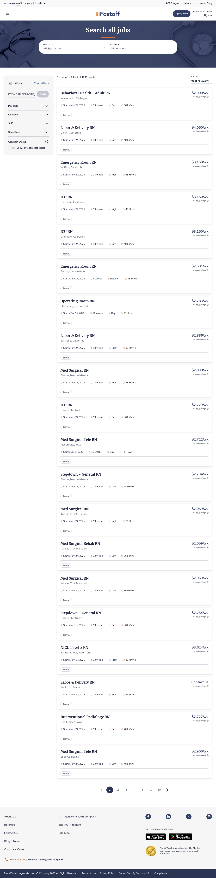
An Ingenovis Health (26, 873)
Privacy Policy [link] (107, 873)
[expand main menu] (7, 13)
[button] (74, 47)
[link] (173, 3)
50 (159, 790)
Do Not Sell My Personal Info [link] (134, 873)
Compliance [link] (160, 873)
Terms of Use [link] (89, 873)
